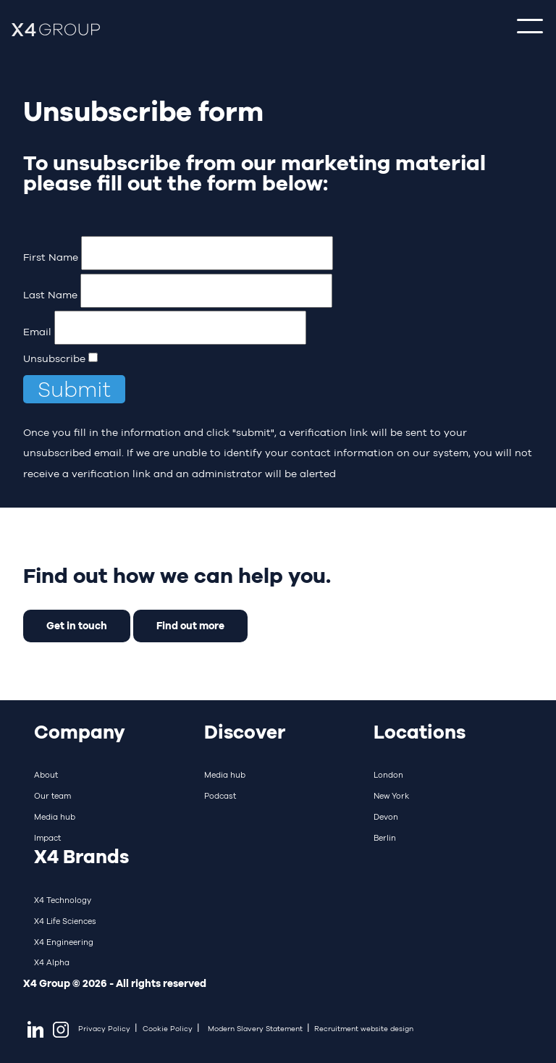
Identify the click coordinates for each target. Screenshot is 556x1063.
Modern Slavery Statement (255, 1029)
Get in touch (76, 625)
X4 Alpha (52, 962)
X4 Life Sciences (65, 921)
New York (391, 795)
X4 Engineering (63, 942)
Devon (386, 816)
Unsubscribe (54, 358)
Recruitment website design (363, 1029)
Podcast (220, 795)
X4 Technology (62, 900)
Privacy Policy (104, 1029)
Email (37, 331)
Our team (52, 795)
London (388, 774)
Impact (47, 837)
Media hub (54, 816)
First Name (50, 257)
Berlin (385, 837)
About (46, 774)
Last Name (50, 295)
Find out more (190, 625)
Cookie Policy (168, 1029)
